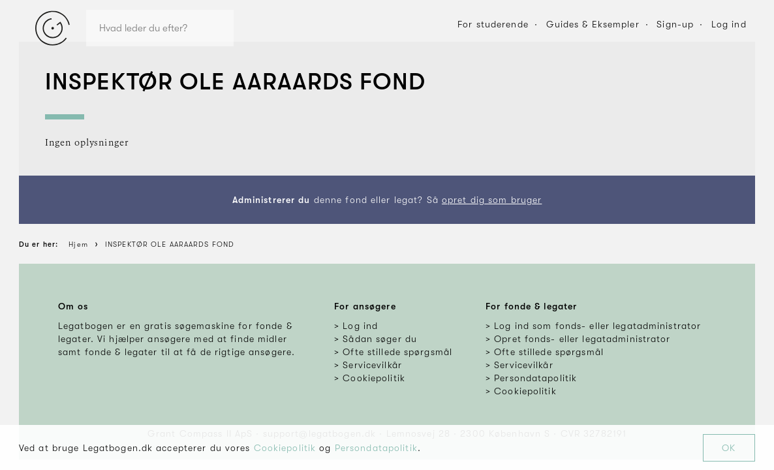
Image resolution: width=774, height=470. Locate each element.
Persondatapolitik (376, 448)
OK (728, 448)
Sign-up (675, 24)
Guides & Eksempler (593, 24)
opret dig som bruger (492, 200)
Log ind (729, 24)
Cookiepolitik (285, 448)
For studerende (493, 24)
